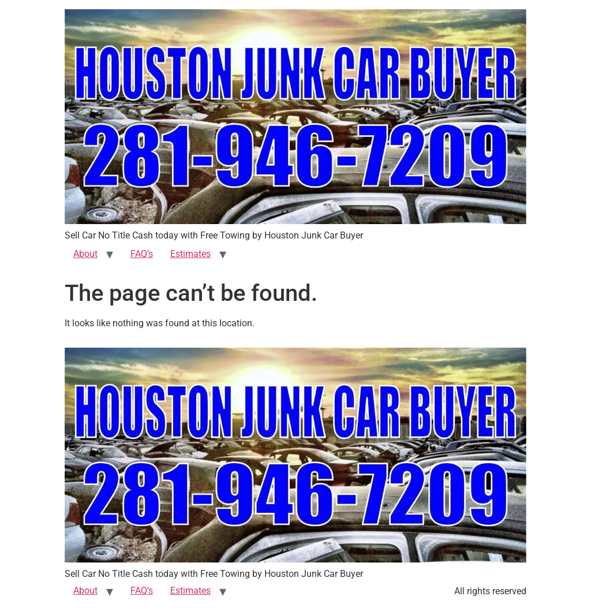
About (85, 253)
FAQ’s (141, 253)
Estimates (190, 253)
